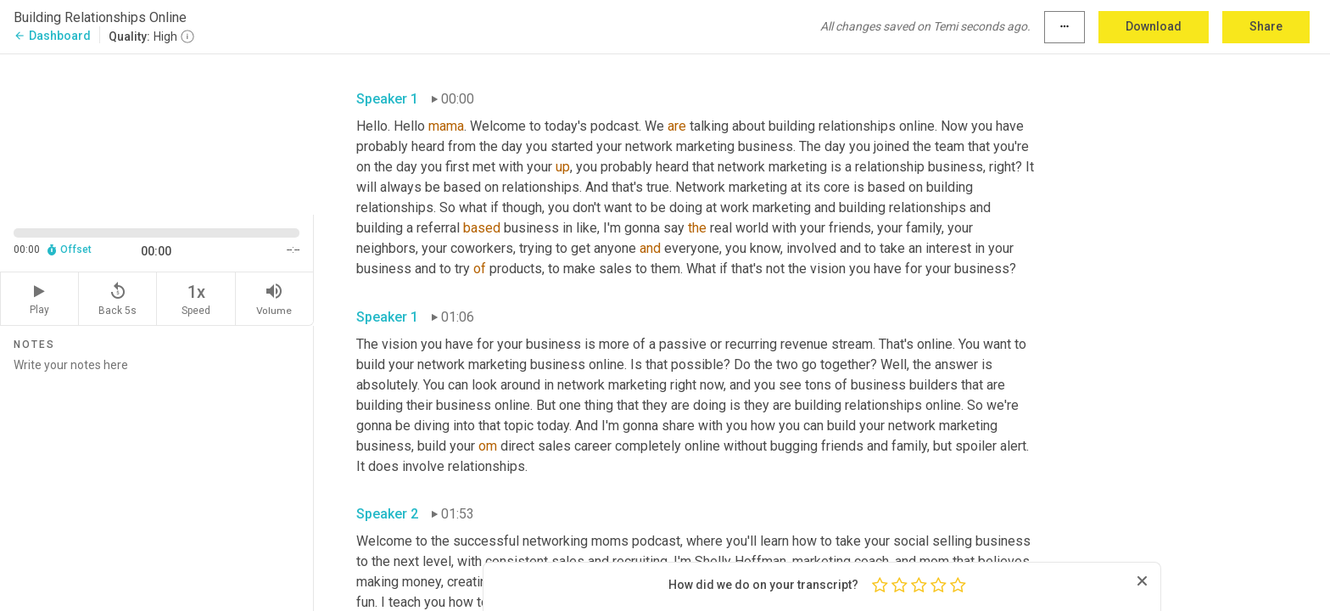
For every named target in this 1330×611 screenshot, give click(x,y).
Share (1265, 26)
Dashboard (52, 35)
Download (1154, 26)
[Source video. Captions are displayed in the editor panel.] (157, 132)
